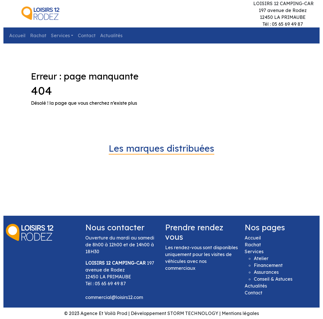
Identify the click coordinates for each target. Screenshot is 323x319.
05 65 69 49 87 (110, 283)
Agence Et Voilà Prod (103, 313)
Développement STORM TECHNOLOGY (174, 313)
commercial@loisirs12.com (114, 297)
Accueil (17, 35)
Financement (268, 265)
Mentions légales (240, 313)
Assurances (266, 272)
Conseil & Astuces (273, 279)
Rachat (38, 35)
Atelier (261, 258)
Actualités (111, 35)
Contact (87, 35)
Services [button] (60, 35)
